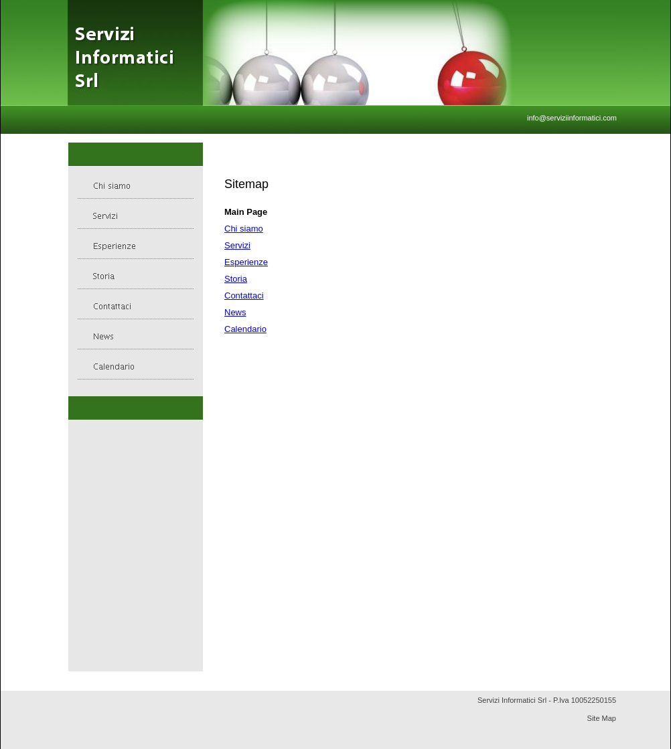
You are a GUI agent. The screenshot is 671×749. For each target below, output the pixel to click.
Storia (235, 279)
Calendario (245, 329)
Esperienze (246, 262)
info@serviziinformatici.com (572, 118)
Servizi (237, 245)
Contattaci (244, 295)
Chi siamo (243, 229)
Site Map (601, 718)
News (235, 312)
